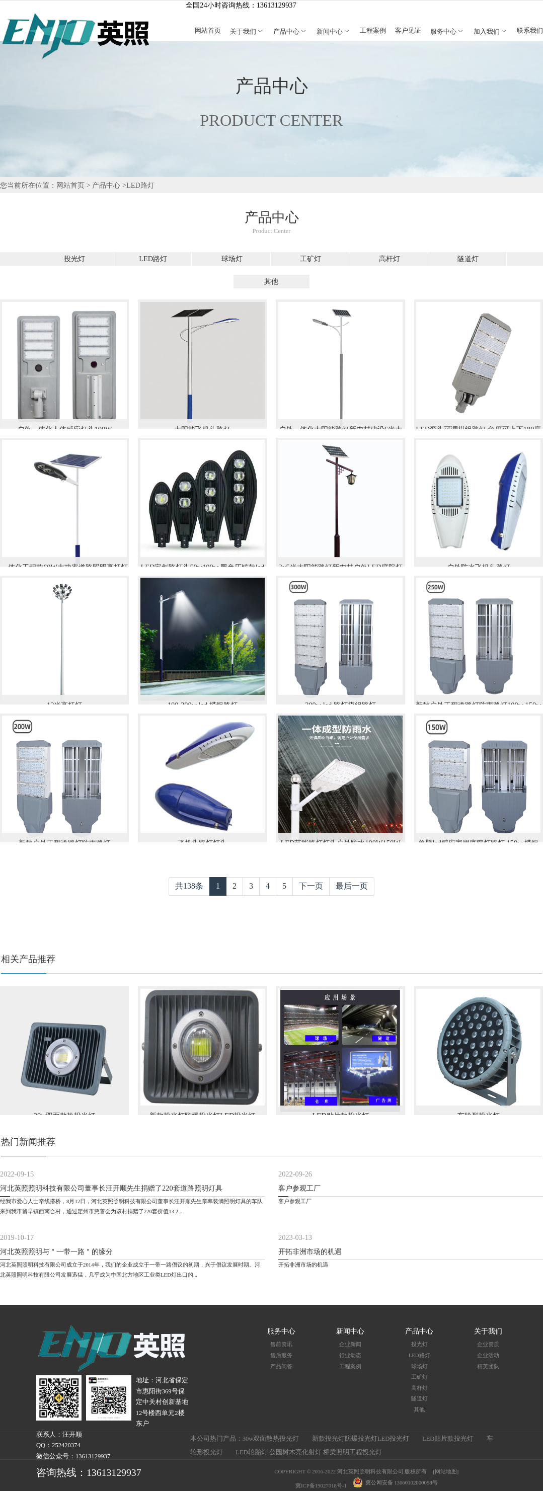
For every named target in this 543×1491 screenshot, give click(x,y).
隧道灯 (468, 259)
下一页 (311, 886)
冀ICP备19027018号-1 (321, 1485)
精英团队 (488, 1366)
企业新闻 (350, 1344)
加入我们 (491, 31)
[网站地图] (445, 1471)
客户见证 (408, 30)
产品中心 (290, 31)
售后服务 (281, 1355)
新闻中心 (334, 31)
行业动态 (350, 1355)
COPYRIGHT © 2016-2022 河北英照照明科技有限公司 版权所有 (350, 1471)
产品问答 (281, 1366)
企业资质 (488, 1344)
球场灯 (232, 259)
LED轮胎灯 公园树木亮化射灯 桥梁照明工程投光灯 (309, 1452)
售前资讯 (281, 1344)
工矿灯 (310, 259)
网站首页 (208, 30)
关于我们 (247, 31)
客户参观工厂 (299, 1188)
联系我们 (530, 30)
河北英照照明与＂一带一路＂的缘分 (56, 1251)
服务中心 (447, 31)
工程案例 (373, 30)
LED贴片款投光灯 (448, 1438)
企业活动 (488, 1355)
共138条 (189, 886)
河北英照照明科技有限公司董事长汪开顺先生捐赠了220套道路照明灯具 (111, 1188)
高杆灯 (389, 259)
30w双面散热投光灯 (271, 1438)
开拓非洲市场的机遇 (310, 1251)
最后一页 (352, 886)
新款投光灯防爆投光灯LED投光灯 (360, 1438)
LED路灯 (140, 185)
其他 (271, 281)
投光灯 (74, 259)
